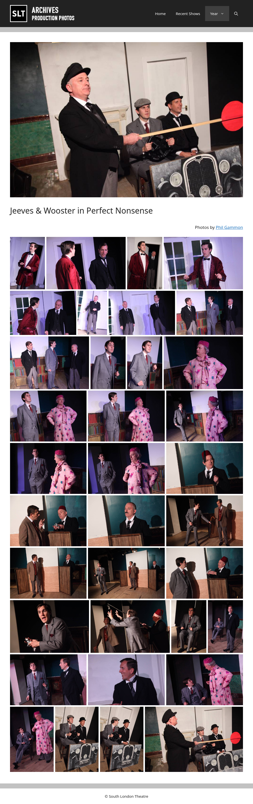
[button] (236, 13)
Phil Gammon (229, 227)
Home (160, 13)
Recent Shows (188, 13)
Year (219, 13)
